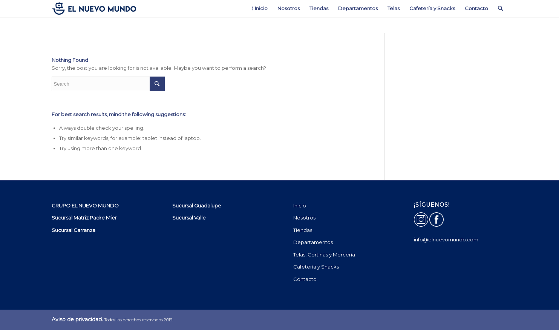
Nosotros (304, 218)
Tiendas (302, 230)
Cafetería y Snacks (316, 267)
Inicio (299, 206)
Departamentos (313, 242)
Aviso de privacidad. (77, 319)
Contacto (305, 279)
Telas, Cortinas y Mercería (324, 255)
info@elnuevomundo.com (446, 239)
